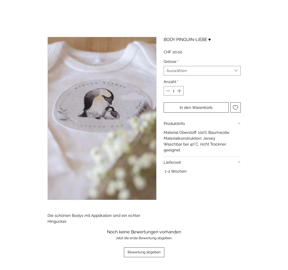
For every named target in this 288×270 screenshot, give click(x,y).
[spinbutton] (173, 90)
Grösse (171, 61)
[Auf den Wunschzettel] (235, 107)
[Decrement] (167, 90)
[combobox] (202, 70)
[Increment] (179, 90)
